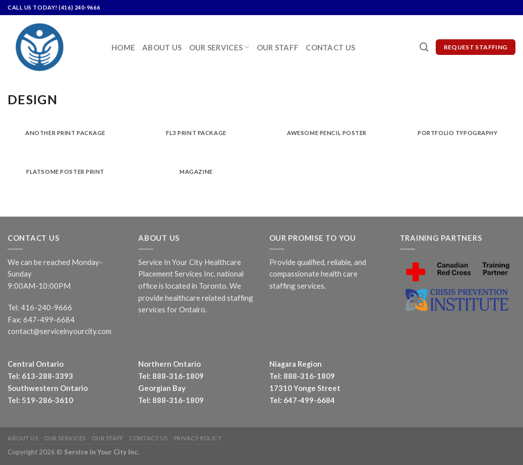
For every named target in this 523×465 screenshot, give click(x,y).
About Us (162, 47)
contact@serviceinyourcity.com (59, 331)
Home (123, 47)
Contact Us (330, 47)
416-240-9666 (46, 307)
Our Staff (278, 47)
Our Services (219, 47)
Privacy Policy (198, 438)
